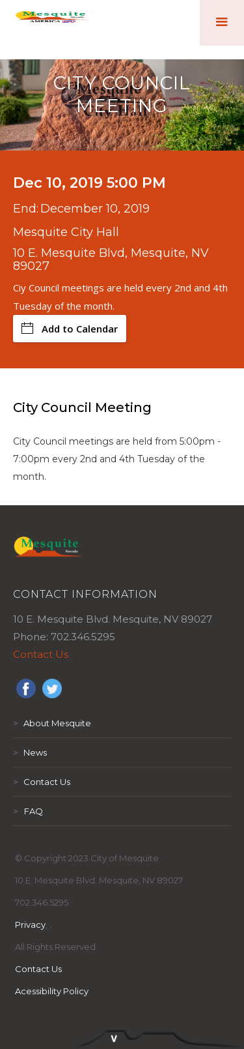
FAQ (28, 811)
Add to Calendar (69, 328)
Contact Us (40, 654)
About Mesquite (52, 723)
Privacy (30, 924)
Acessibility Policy (51, 991)
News (30, 752)
